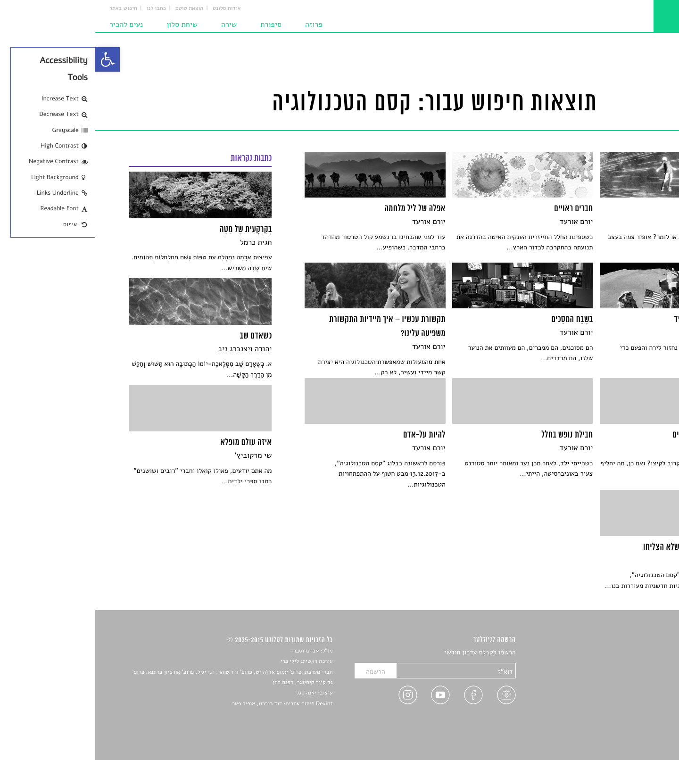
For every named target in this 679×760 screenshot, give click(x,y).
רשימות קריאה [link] (626, 685)
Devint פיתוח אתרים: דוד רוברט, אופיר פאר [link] (187, 704)
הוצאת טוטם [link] (94, 8)
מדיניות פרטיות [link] (624, 719)
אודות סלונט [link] (131, 8)
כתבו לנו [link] (61, 8)
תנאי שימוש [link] (629, 730)
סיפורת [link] (175, 24)
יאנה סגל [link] (211, 693)
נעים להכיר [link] (31, 24)
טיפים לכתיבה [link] (626, 707)
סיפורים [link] (635, 652)
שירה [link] (133, 24)
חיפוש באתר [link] (28, 8)
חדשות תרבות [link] (627, 674)
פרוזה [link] (218, 24)
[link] (12, 59)
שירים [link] (637, 664)
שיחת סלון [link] (86, 24)
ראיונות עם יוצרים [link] (621, 697)
